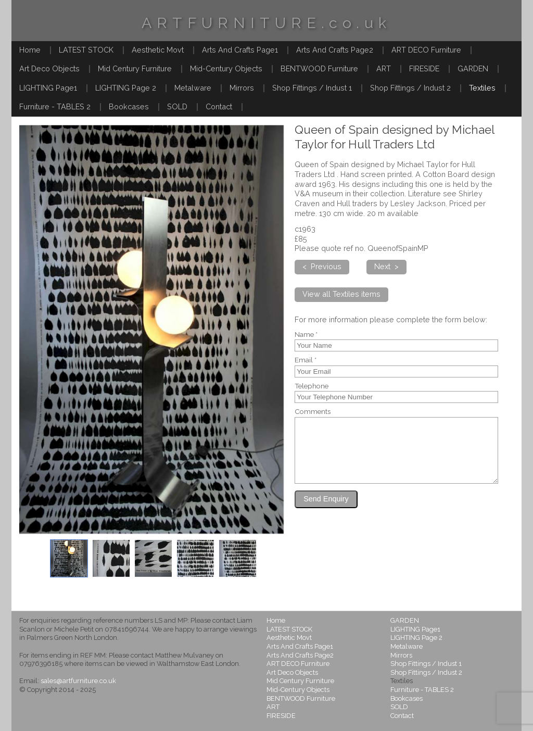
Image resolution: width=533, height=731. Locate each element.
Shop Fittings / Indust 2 (410, 87)
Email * (305, 360)
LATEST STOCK (86, 49)
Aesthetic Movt (158, 49)
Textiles (482, 87)
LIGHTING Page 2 (125, 87)
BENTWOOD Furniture (319, 68)
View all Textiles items (341, 293)
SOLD (177, 106)
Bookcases (129, 106)
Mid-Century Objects (226, 68)
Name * (306, 334)
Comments (313, 411)
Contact (219, 106)
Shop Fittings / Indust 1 (312, 87)
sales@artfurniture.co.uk (78, 681)
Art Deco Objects (49, 68)
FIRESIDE (424, 68)
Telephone (311, 386)
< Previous (321, 266)
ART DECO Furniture (426, 49)
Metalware (192, 87)
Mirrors (242, 87)
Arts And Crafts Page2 (334, 49)
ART (383, 68)
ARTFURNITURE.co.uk (266, 23)
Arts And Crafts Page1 (240, 49)
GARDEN (473, 68)
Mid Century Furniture (135, 68)
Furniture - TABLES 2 (55, 106)
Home (30, 49)
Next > (386, 266)
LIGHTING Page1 (48, 87)
